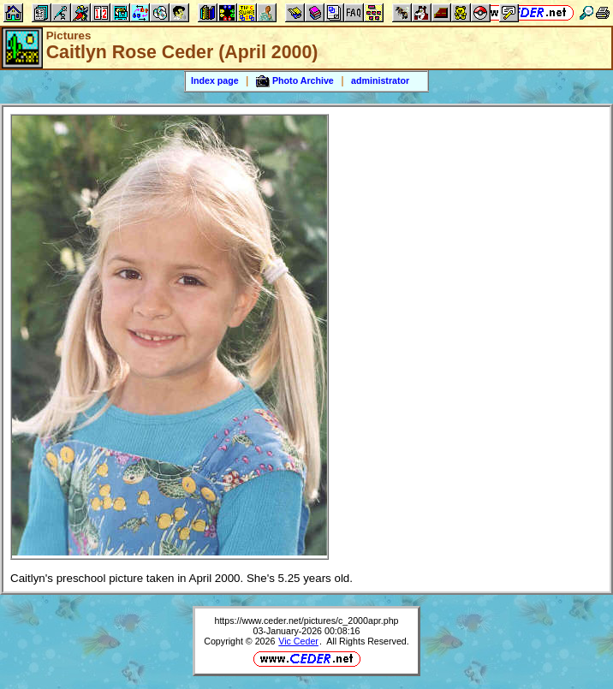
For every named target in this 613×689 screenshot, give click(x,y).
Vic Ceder (298, 641)
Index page (215, 80)
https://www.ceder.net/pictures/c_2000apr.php (306, 620)
